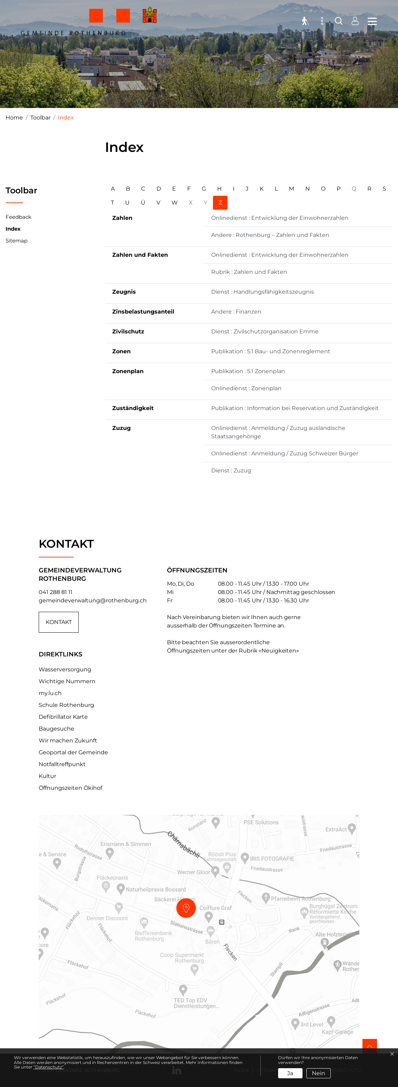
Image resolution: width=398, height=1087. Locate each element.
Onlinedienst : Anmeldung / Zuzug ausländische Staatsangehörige (278, 432)
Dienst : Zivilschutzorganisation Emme (265, 331)
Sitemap (17, 240)
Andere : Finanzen (236, 311)
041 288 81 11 (55, 592)
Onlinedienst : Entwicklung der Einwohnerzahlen (280, 218)
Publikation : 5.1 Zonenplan (248, 371)
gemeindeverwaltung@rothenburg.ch (93, 600)
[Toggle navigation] (370, 21)
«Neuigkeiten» (279, 650)
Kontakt (59, 622)
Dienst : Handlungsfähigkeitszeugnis (262, 291)
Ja (290, 1073)
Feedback (18, 217)
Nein (318, 1073)
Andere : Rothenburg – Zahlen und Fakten (270, 235)
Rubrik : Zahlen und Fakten (249, 272)
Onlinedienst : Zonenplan (246, 388)
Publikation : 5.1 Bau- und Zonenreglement (270, 351)
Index (13, 230)
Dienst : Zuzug (231, 470)
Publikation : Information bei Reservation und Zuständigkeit (295, 408)
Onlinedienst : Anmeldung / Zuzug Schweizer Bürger (284, 453)
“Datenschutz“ (48, 1067)
